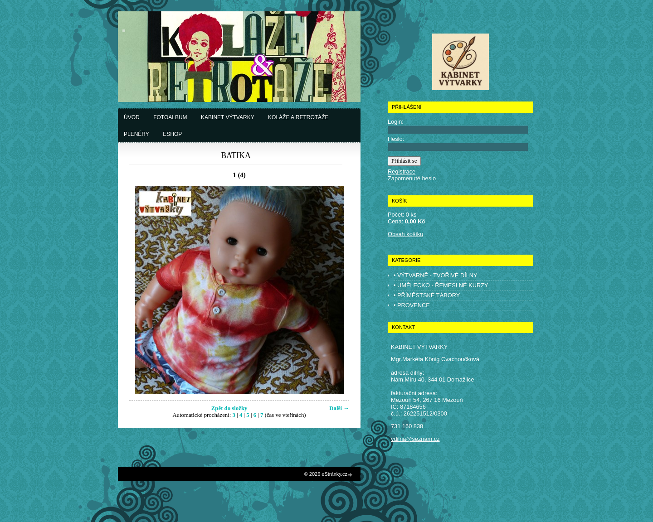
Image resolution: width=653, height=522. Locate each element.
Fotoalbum (170, 117)
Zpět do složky (229, 408)
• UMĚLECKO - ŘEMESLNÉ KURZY (441, 285)
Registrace (401, 171)
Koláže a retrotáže (298, 117)
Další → (339, 408)
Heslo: (396, 138)
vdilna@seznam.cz (415, 438)
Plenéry (136, 134)
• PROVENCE (412, 305)
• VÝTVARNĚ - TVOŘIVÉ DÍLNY (436, 275)
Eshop (172, 134)
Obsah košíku (405, 234)
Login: (396, 121)
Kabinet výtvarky (227, 117)
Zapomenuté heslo (412, 178)
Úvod (132, 117)
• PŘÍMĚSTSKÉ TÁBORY (427, 295)
